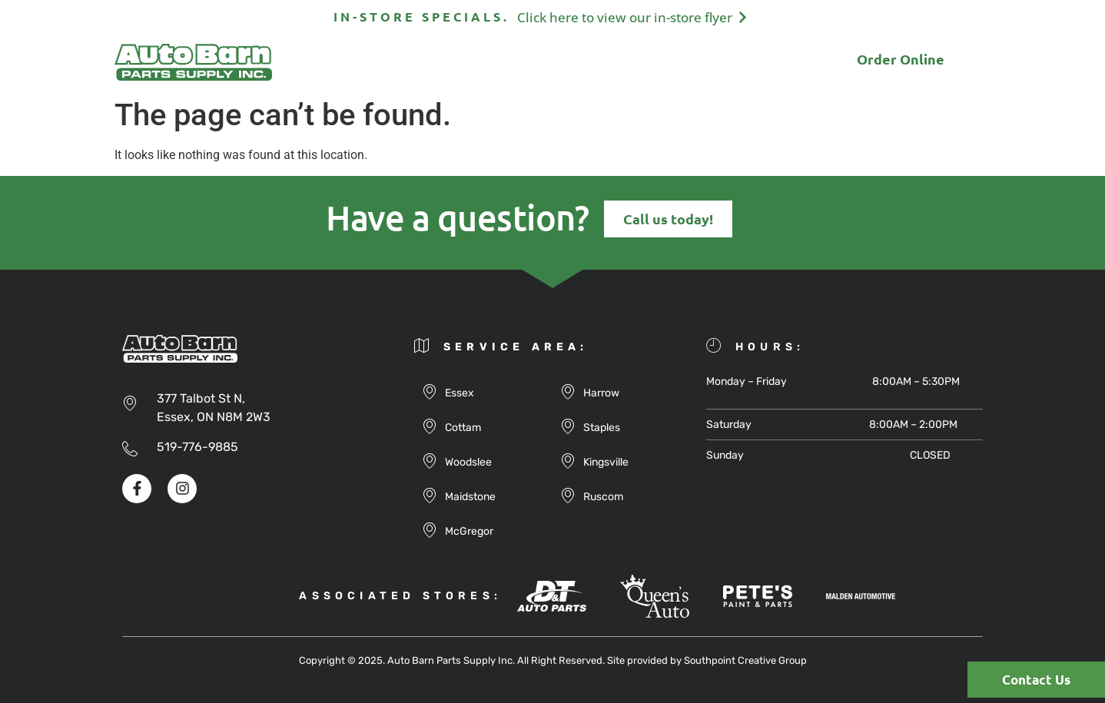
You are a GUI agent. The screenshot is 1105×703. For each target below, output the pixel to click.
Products (442, 62)
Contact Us (731, 62)
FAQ (651, 62)
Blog (518, 62)
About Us (350, 62)
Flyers (585, 62)
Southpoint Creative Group (745, 660)
